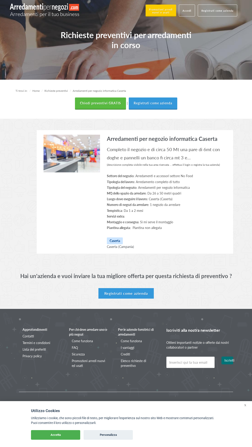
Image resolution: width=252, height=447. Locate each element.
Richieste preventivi (56, 90)
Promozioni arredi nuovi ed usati (88, 363)
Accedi (187, 10)
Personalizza (108, 434)
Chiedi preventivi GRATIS (100, 103)
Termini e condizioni (36, 343)
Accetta (56, 434)
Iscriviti (228, 360)
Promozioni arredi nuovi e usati (161, 11)
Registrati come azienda (217, 10)
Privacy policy (32, 356)
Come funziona (82, 341)
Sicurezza (78, 354)
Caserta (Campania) (120, 247)
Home (36, 90)
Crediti (125, 354)
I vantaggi (127, 348)
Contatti (28, 336)
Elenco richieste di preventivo (133, 363)
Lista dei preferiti (34, 349)
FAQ (75, 348)
